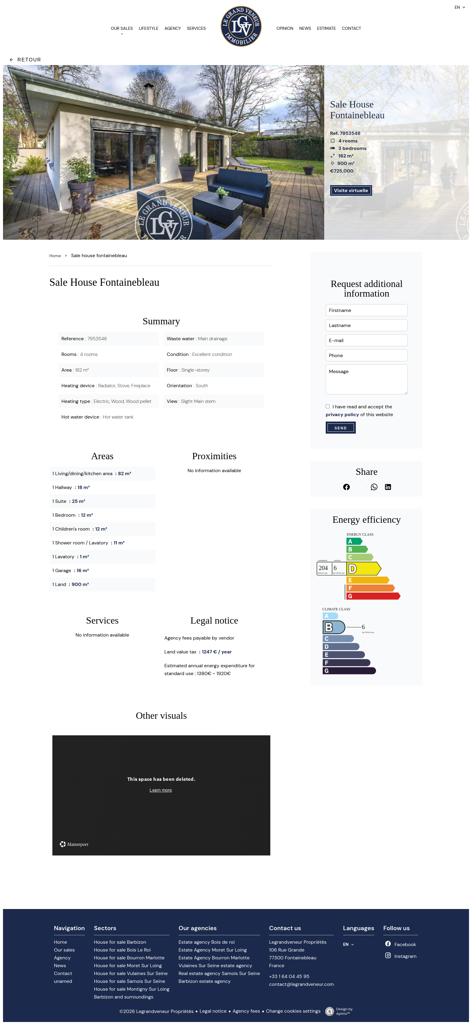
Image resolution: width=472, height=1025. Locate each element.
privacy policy (342, 414)
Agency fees (246, 1011)
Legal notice (213, 1011)
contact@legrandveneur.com (301, 984)
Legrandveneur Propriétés (298, 942)
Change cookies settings (293, 1011)
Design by (337, 1011)
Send (340, 428)
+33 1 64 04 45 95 (289, 976)
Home (55, 255)
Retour (25, 60)
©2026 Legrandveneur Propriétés (156, 1011)
